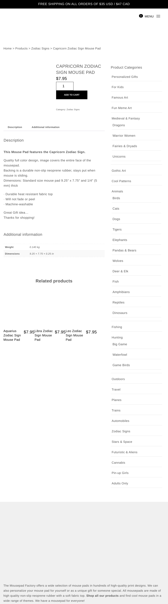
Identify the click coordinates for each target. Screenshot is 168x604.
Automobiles (121, 222)
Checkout (10, 569)
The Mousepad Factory (88, 601)
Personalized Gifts (125, 77)
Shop (7, 555)
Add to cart (72, 95)
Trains (116, 212)
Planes (116, 202)
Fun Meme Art (122, 108)
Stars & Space (122, 243)
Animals (117, 150)
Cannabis (118, 264)
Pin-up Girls (120, 275)
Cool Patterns (121, 139)
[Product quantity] (64, 86)
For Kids (118, 87)
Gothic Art (119, 129)
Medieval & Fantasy (126, 118)
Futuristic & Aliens (125, 254)
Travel (116, 191)
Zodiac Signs (73, 110)
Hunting (117, 170)
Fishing (117, 160)
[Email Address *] (84, 484)
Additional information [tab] (46, 127)
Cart (6, 576)
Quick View (19, 311)
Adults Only (120, 285)
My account (11, 562)
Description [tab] (15, 127)
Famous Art (120, 97)
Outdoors (118, 181)
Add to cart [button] (28, 303)
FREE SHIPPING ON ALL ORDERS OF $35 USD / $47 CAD (84, 4)
